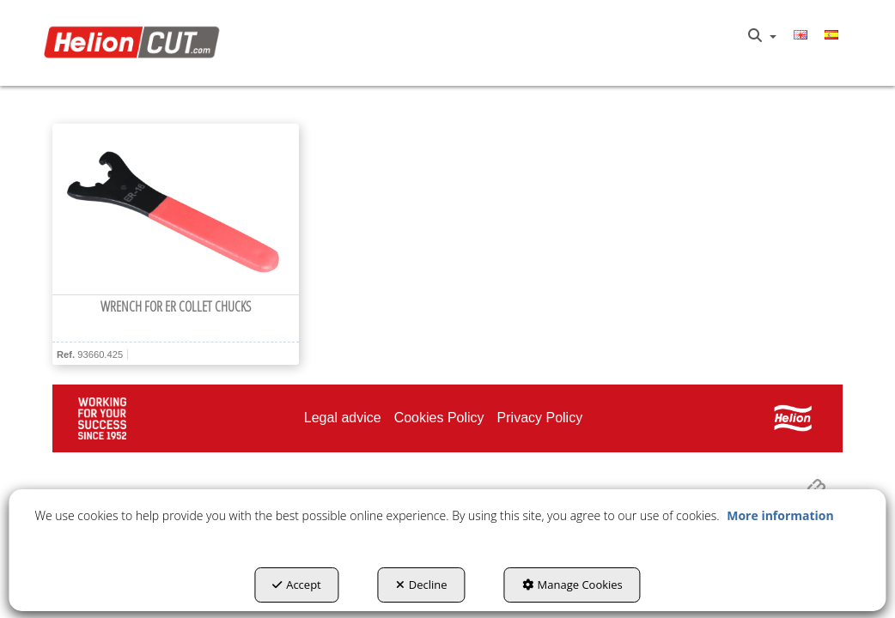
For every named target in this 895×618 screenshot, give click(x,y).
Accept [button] (296, 584)
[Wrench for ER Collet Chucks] (175, 209)
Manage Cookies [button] (572, 584)
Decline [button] (422, 584)
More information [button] (780, 515)
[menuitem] (762, 36)
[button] (135, 43)
